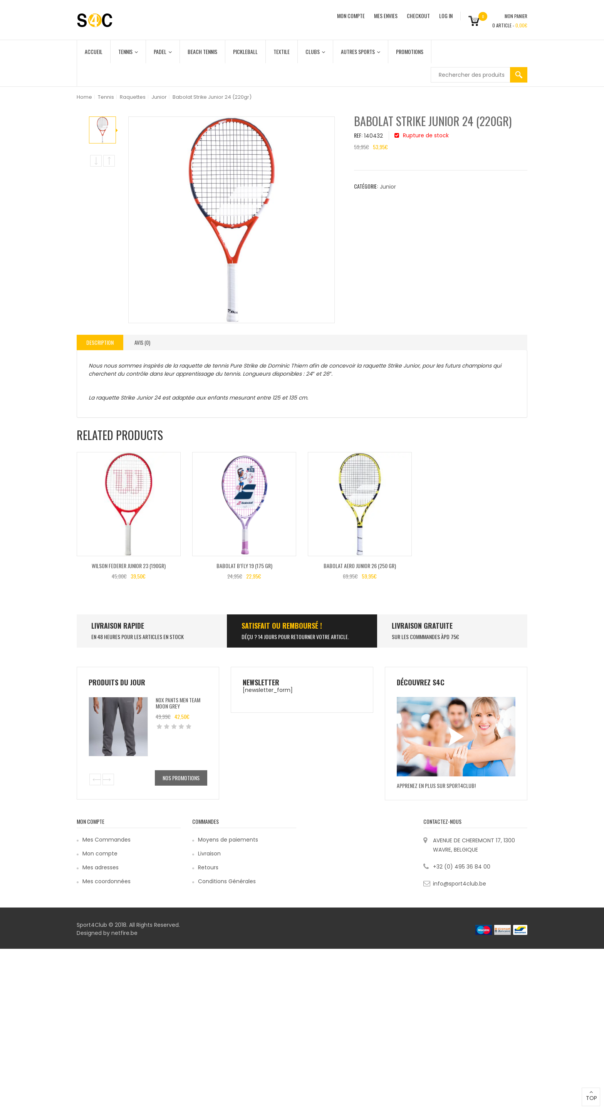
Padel (163, 51)
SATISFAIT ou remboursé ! (282, 626)
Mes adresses (100, 867)
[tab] (100, 342)
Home (84, 97)
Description (100, 342)
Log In (446, 16)
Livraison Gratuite (422, 626)
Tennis (128, 51)
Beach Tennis (202, 51)
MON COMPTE (351, 16)
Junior (159, 97)
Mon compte (99, 853)
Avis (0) (142, 342)
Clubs (315, 51)
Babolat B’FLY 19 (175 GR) (244, 566)
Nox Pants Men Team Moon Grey (178, 703)
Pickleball (245, 51)
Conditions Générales (227, 881)
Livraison (209, 853)
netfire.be (124, 933)
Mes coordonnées (106, 881)
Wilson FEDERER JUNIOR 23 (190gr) (129, 566)
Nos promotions (181, 778)
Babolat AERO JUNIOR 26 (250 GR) (360, 566)
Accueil (93, 51)
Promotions (409, 51)
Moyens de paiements (228, 839)
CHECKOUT (418, 16)
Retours (208, 867)
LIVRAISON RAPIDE (117, 626)
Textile (281, 51)
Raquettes (133, 97)
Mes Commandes (106, 839)
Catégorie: (366, 186)
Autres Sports (360, 51)
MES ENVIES (386, 16)
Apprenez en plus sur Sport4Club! (436, 785)
